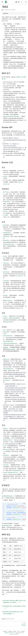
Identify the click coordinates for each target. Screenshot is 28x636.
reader (5, 256)
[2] (22, 586)
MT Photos (6, 192)
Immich (5, 211)
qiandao (5, 347)
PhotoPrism (6, 201)
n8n (4, 330)
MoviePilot (6, 240)
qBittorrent (6, 359)
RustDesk (6, 455)
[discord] (16, 2)
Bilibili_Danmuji (7, 300)
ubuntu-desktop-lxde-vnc (10, 472)
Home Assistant (7, 335)
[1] (14, 499)
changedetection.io (17, 470)
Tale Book (6, 263)
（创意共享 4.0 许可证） (9, 632)
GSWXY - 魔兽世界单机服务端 (11, 318)
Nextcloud (6, 449)
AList (4, 445)
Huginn (5, 176)
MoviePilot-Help (9, 244)
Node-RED (6, 332)
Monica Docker (7, 440)
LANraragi (6, 272)
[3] (6, 594)
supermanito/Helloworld (10, 343)
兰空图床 (5, 215)
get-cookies (11, 349)
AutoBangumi (7, 232)
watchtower (6, 380)
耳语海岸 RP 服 (8, 322)
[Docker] (14, 624)
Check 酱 (5, 465)
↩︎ (19, 602)
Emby (4, 225)
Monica (5, 428)
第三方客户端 (19, 275)
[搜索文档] (22, 2)
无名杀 (5, 316)
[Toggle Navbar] (26, 2)
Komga (5, 295)
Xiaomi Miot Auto (8, 341)
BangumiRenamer (7, 525)
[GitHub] (18, 2)
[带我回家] (6, 2)
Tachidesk (6, 280)
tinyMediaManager (7, 496)
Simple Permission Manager (11, 116)
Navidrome (6, 236)
